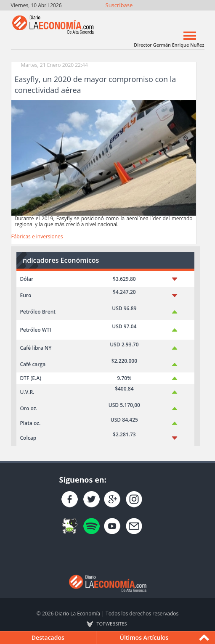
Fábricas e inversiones (37, 236)
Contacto (197, 16)
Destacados (48, 637)
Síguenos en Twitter (148, 16)
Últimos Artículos (143, 637)
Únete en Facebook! (136, 16)
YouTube (173, 16)
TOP (112, 624)
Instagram (161, 16)
